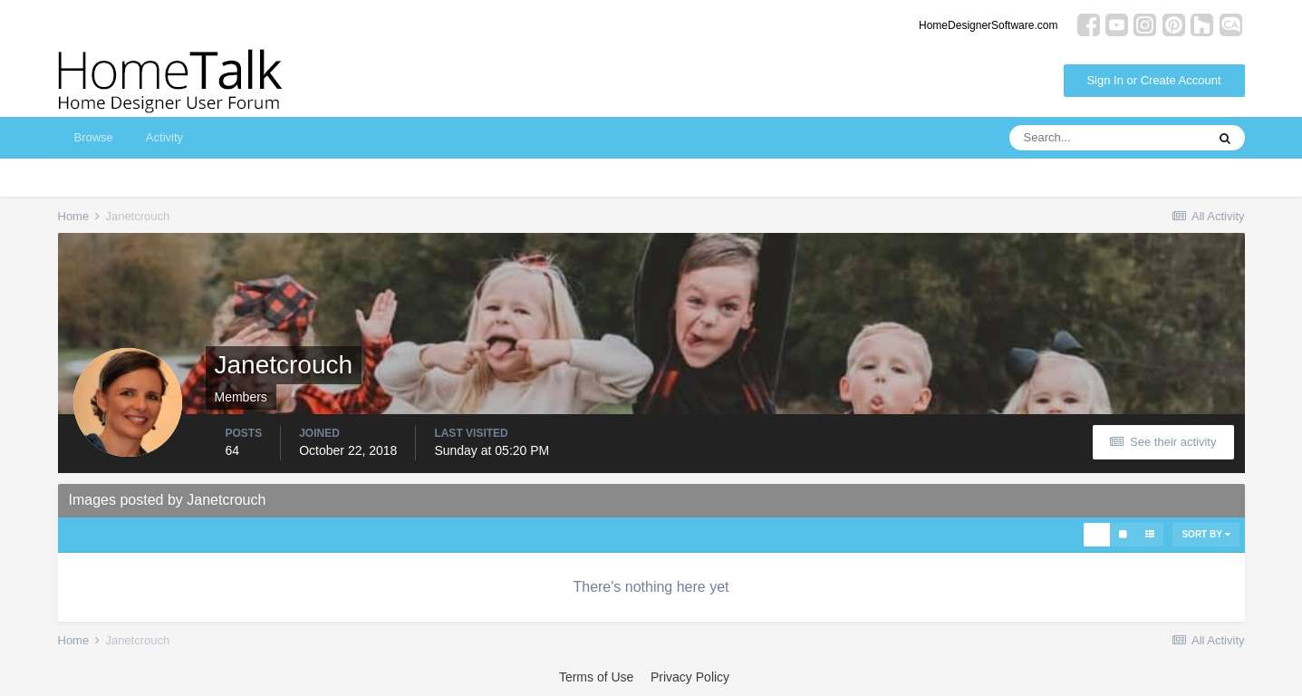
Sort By (1205, 534)
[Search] (1107, 137)
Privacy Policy (690, 677)
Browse (93, 137)
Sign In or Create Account (1153, 80)
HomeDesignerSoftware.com (988, 25)
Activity (164, 137)
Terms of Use (596, 677)
